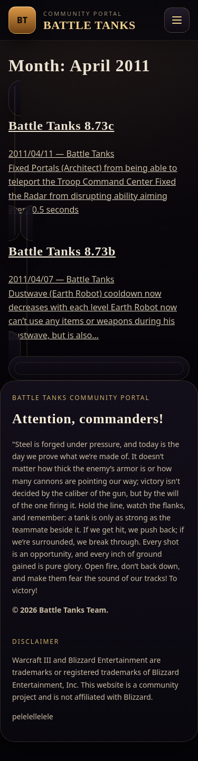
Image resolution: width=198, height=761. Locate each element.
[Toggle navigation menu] (177, 20)
